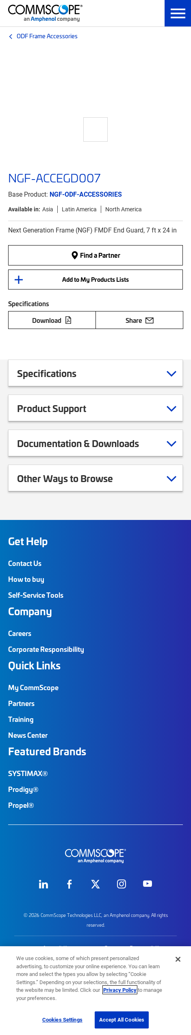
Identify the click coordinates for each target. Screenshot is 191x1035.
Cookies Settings (62, 1019)
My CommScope (33, 687)
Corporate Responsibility (46, 649)
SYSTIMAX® (28, 773)
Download (52, 320)
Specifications (57, 372)
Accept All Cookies (121, 1019)
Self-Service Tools (35, 595)
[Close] (178, 959)
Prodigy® (23, 789)
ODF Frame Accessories (47, 36)
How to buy (26, 579)
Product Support (61, 407)
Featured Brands (47, 751)
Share (140, 320)
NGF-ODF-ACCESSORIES (86, 194)
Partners (21, 703)
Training (21, 719)
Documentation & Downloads (88, 443)
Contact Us (24, 563)
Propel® (21, 805)
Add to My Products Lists (95, 279)
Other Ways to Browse (75, 478)
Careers (19, 633)
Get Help (28, 541)
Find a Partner (95, 255)
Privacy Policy (120, 989)
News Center (28, 735)
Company (30, 611)
